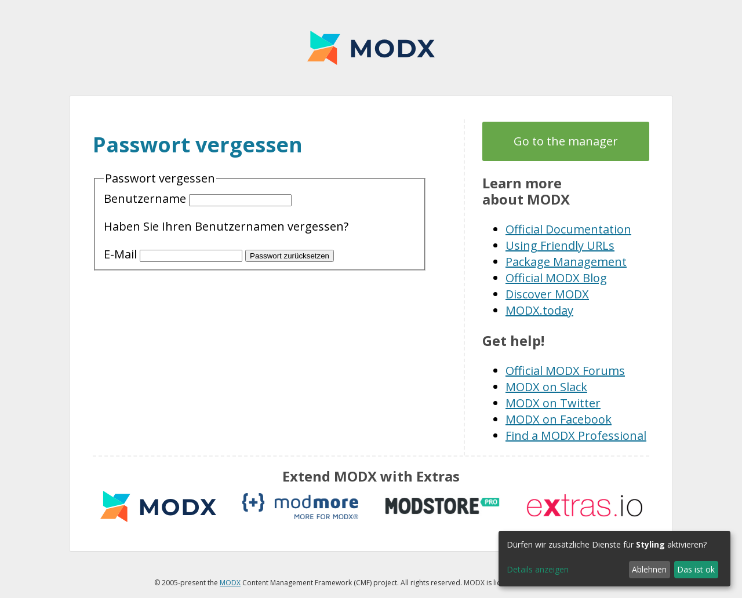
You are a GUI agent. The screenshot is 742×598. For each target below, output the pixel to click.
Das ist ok (696, 569)
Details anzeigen (538, 569)
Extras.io (584, 506)
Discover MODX (547, 294)
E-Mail (174, 254)
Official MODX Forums (565, 370)
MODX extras (158, 506)
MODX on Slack (546, 387)
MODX (371, 47)
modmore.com (300, 506)
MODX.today (539, 310)
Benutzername (198, 198)
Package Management (566, 261)
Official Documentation (568, 229)
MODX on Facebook (558, 419)
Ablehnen (649, 569)
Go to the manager (566, 141)
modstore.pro (442, 506)
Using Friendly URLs (559, 245)
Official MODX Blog (556, 278)
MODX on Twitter (553, 403)
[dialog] (614, 558)
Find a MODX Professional (575, 435)
